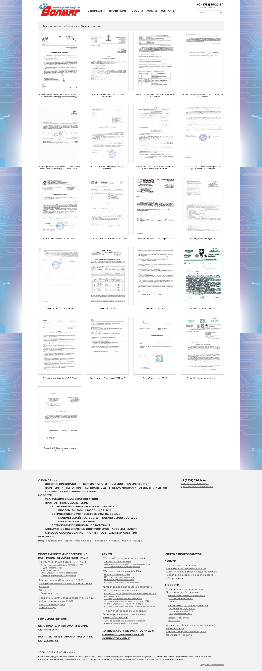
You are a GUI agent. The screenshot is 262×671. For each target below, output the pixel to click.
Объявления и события (119, 532)
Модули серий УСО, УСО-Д (78, 517)
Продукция (117, 10)
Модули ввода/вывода (51, 568)
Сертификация (47, 607)
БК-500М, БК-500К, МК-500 (76, 510)
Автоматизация (124, 528)
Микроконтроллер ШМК (76, 521)
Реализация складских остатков (71, 498)
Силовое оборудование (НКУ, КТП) (71, 532)
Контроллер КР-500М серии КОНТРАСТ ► (63, 561)
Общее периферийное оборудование (58, 575)
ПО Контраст (100, 525)
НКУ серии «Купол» (52, 618)
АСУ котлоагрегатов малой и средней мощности (127, 564)
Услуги (151, 10)
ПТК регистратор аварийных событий (124, 610)
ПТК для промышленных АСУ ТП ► (122, 571)
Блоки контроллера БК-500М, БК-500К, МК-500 (62, 565)
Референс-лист (137, 483)
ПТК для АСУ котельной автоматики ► (124, 558)
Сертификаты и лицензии (103, 483)
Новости (136, 10)
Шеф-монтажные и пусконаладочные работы (192, 571)
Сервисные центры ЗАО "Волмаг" (110, 487)
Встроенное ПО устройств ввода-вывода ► (86, 513)
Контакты (167, 10)
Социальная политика (78, 491)
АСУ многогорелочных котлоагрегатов (122, 566)
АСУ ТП (107, 554)
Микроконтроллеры (50, 570)
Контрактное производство (182, 565)
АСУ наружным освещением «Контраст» (123, 598)
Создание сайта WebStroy (212, 664)
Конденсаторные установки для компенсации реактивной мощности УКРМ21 (128, 634)
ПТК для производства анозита (119, 577)
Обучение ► (46, 589)
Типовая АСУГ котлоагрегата (117, 561)
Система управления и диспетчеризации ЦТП (126, 601)
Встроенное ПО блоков (70, 525)
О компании (96, 10)
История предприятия (62, 483)
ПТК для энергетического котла (119, 579)
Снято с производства (52, 604)
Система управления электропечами (122, 582)
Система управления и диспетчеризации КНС (126, 604)
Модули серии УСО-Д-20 (118, 517)
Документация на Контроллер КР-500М (61, 580)
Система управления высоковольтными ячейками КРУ (130, 606)
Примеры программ (50, 593)
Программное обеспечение (66, 502)
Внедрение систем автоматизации (186, 568)
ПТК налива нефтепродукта (117, 574)
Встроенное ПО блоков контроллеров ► (83, 506)
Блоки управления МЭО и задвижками (59, 573)
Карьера (51, 491)
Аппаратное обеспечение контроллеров (77, 528)
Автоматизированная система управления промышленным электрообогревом (124, 622)
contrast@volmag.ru (206, 7)
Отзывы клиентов (153, 487)
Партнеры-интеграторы (63, 487)
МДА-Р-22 (105, 510)
